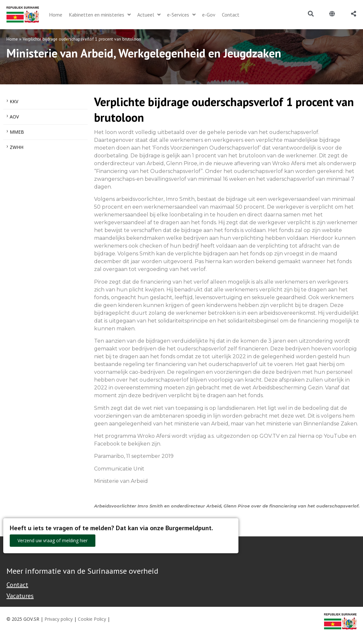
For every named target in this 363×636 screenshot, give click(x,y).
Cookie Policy (92, 619)
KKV (14, 101)
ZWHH (16, 147)
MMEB (17, 132)
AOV (14, 117)
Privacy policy (58, 619)
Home (12, 39)
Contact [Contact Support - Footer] (17, 585)
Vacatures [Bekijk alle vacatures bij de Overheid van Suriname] (20, 596)
